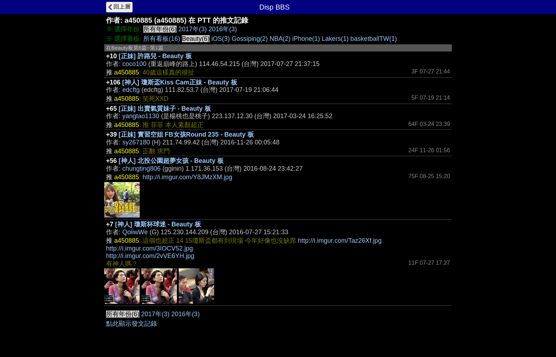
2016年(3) (222, 29)
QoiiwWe (135, 232)
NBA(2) (279, 38)
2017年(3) (192, 29)
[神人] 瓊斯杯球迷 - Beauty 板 (158, 224)
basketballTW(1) (373, 38)
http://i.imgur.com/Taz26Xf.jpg (340, 240)
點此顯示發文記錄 (131, 323)
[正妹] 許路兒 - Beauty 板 (155, 56)
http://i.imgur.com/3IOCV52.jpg (149, 248)
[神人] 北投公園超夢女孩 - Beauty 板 (171, 160)
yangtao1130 (140, 116)
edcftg (131, 89)
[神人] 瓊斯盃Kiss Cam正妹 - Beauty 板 (179, 82)
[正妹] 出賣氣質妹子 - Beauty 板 (165, 108)
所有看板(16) (161, 38)
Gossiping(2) (250, 38)
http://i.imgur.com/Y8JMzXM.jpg (187, 177)
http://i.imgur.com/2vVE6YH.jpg (150, 255)
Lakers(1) (335, 38)
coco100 (134, 63)
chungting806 (141, 168)
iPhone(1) (306, 38)
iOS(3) (220, 38)
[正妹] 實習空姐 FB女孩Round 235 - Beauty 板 (186, 134)
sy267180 (136, 142)
